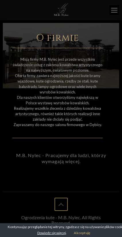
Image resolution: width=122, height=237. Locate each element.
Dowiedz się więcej (51, 233)
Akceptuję (82, 233)
